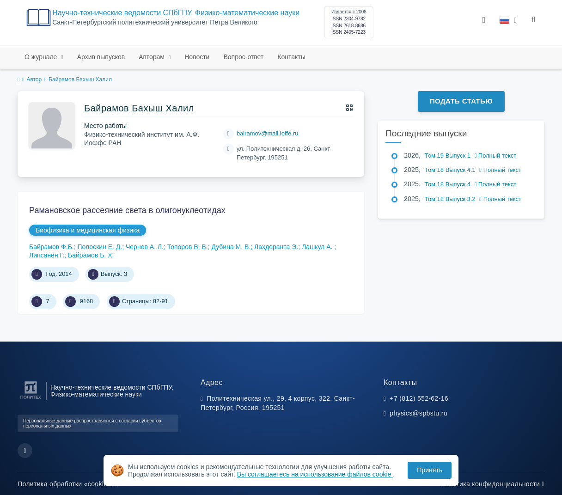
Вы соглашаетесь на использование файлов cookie (315, 474)
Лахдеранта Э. (276, 247)
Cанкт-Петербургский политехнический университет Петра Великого (154, 22)
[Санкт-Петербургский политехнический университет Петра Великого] (31, 399)
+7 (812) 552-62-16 (419, 398)
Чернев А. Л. (145, 247)
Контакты (291, 57)
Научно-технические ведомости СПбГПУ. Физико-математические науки (175, 13)
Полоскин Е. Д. (100, 247)
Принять (429, 470)
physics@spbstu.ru (418, 413)
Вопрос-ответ (243, 57)
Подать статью (461, 101)
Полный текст (496, 155)
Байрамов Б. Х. (91, 255)
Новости (196, 57)
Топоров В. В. (187, 247)
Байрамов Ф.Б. (51, 247)
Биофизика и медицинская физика (88, 230)
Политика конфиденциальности (492, 484)
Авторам (152, 57)
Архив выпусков (101, 57)
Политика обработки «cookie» (67, 484)
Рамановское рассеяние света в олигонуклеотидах (127, 210)
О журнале (41, 57)
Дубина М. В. (230, 247)
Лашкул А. (318, 247)
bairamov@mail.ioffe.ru (268, 133)
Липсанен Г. (46, 255)
